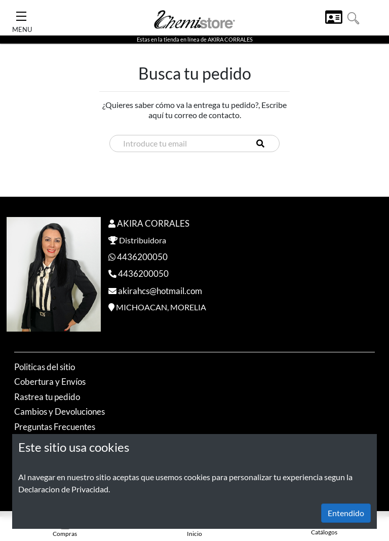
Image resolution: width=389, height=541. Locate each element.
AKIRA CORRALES (153, 223)
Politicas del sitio (44, 367)
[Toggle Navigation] (21, 13)
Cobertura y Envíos (50, 381)
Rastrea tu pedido (47, 396)
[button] (353, 17)
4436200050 (142, 256)
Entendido (346, 513)
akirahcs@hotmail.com (160, 290)
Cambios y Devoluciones (59, 411)
